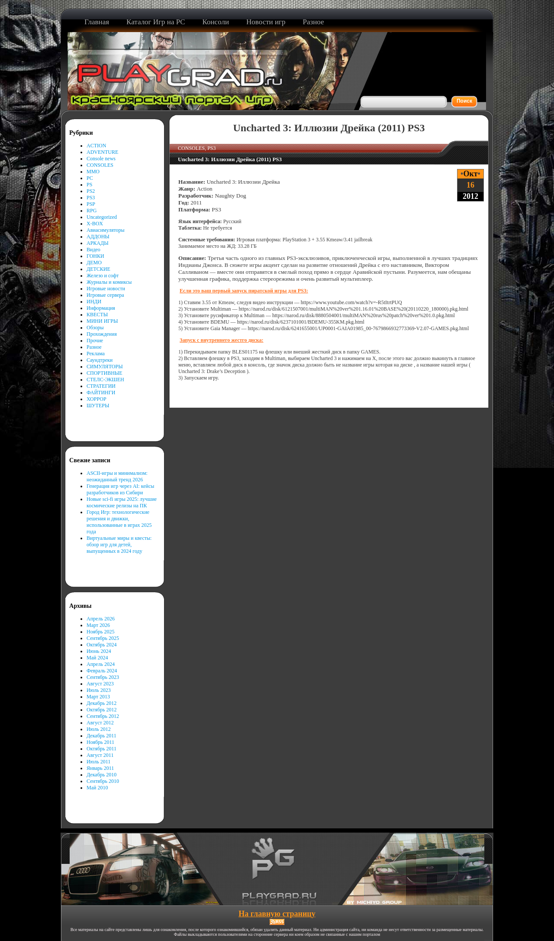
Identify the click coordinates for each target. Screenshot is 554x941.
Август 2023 (100, 684)
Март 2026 (98, 625)
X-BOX (95, 224)
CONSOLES (100, 165)
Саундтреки (100, 360)
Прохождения (102, 334)
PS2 (91, 191)
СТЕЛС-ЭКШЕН (105, 379)
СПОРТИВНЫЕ (104, 373)
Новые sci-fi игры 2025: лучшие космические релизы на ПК (122, 502)
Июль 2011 (98, 762)
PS (89, 185)
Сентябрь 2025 (103, 638)
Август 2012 (100, 723)
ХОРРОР (96, 399)
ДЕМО (94, 263)
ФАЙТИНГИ (101, 392)
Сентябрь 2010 (103, 781)
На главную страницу (276, 913)
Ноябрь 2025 (101, 632)
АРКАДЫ (98, 243)
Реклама (96, 353)
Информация (101, 308)
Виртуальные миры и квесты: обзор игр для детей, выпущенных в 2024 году (119, 544)
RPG (92, 211)
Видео (93, 250)
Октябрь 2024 (102, 645)
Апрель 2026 (101, 619)
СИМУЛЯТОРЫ (105, 366)
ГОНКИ (95, 256)
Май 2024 (97, 658)
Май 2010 (97, 788)
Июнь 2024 (99, 651)
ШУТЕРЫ (98, 405)
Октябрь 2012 (102, 710)
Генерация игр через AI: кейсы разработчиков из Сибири (120, 489)
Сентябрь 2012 (103, 716)
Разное (94, 347)
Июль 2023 (99, 690)
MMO (93, 172)
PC (90, 178)
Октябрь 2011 (101, 749)
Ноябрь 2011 (100, 742)
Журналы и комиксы (109, 282)
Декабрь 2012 (101, 703)
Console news (101, 159)
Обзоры (95, 327)
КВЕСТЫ (97, 315)
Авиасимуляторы (106, 230)
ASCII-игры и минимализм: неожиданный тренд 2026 (117, 476)
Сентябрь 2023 (103, 677)
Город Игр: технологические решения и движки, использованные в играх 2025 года (119, 522)
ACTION (96, 146)
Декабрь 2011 (101, 736)
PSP (91, 204)
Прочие (95, 340)
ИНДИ (94, 302)
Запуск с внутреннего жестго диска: (221, 340)
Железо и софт (103, 276)
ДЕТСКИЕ (98, 269)
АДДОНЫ (98, 237)
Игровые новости (106, 289)
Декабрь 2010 (101, 775)
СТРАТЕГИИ (101, 386)
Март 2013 (98, 697)
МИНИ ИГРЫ (102, 321)
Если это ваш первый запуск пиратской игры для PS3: (244, 291)
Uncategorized (102, 217)
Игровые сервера (105, 295)
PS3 (91, 198)
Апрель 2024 (101, 664)
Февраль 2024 (102, 671)
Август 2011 (100, 755)
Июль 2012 (99, 729)
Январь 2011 (100, 768)
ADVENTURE (102, 152)
